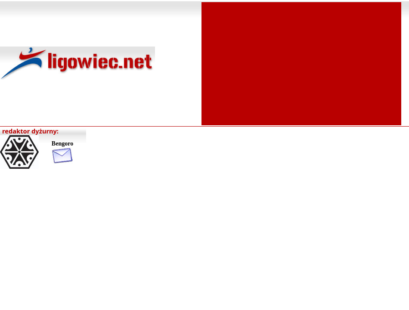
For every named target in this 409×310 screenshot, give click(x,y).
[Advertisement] (301, 63)
